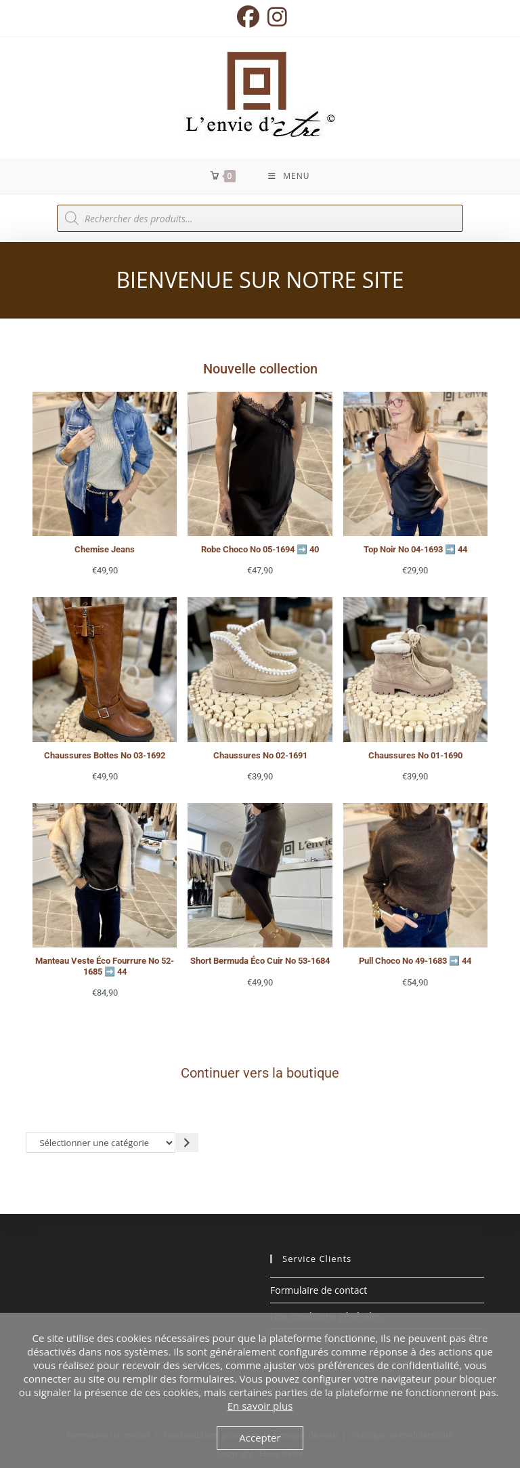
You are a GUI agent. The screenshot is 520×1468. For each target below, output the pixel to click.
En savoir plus (260, 1405)
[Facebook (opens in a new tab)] (248, 16)
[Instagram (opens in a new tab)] (275, 16)
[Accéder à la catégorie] (187, 1142)
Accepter (259, 1437)
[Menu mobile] (288, 176)
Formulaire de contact (318, 1290)
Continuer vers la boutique (260, 1073)
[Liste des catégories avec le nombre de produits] (100, 1142)
